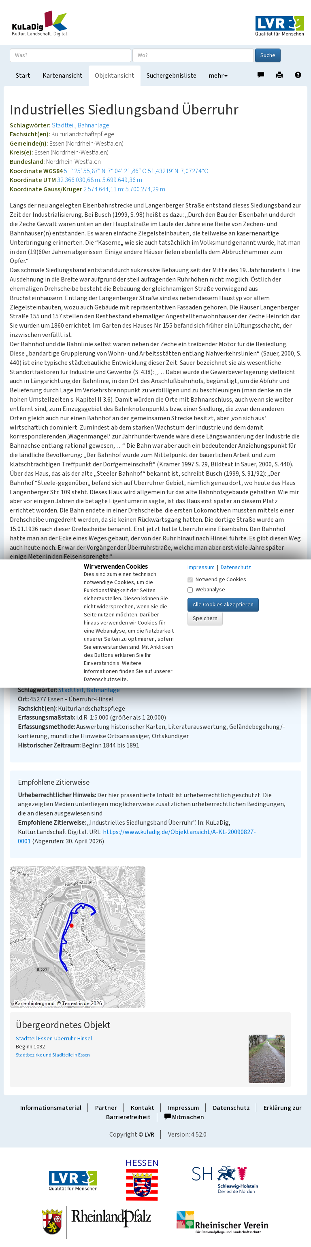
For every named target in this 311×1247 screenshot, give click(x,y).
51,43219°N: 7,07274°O (178, 171)
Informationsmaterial (50, 1107)
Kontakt (142, 1107)
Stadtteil (63, 125)
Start (23, 75)
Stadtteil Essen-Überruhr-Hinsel (54, 1039)
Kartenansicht (63, 75)
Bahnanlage (93, 125)
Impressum (183, 1107)
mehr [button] (218, 75)
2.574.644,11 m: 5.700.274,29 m (124, 189)
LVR (149, 1134)
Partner (106, 1107)
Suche (267, 55)
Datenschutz (231, 1107)
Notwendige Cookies (216, 580)
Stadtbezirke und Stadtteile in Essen (53, 1055)
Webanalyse (206, 590)
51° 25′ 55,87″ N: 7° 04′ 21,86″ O (105, 171)
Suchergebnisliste (171, 75)
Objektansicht (114, 75)
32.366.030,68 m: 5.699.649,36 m (99, 180)
